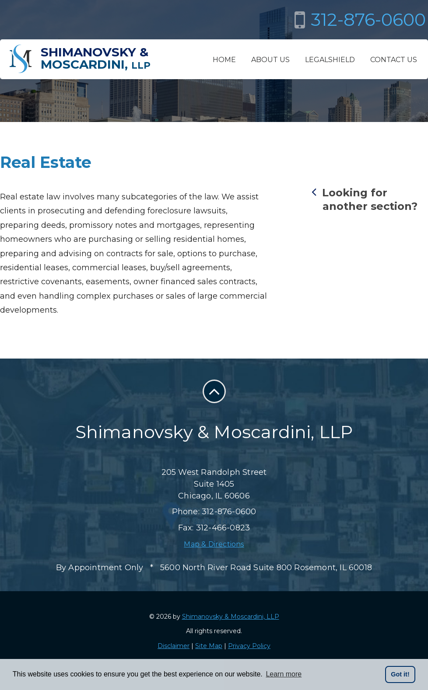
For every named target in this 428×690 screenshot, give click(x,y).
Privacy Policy (249, 646)
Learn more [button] (284, 674)
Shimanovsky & (96, 58)
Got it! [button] (400, 674)
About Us (270, 60)
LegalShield (330, 60)
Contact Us (393, 60)
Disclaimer (173, 646)
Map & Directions (214, 544)
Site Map (208, 646)
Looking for (370, 199)
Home (224, 60)
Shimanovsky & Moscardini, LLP (230, 616)
